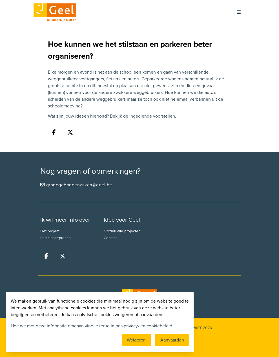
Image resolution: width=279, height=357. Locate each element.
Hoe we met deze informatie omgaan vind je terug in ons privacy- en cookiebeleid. (92, 326)
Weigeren (136, 340)
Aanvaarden (172, 340)
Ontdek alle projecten (122, 231)
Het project (49, 231)
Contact (110, 238)
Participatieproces (55, 238)
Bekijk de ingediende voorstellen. (143, 116)
